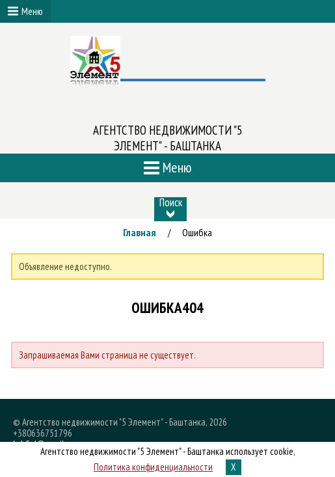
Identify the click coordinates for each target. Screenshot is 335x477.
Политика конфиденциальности (153, 467)
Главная (139, 232)
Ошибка (197, 232)
